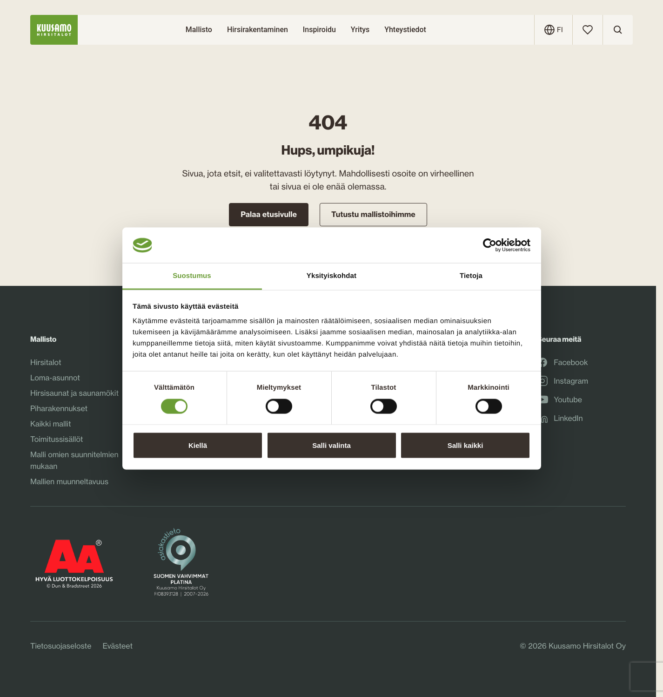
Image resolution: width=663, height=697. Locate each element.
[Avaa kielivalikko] (560, 29)
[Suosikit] (588, 29)
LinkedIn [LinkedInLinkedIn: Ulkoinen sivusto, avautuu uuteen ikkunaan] (560, 418)
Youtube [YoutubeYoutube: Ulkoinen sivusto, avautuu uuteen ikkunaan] (559, 399)
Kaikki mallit (50, 423)
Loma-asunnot (55, 377)
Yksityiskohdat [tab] (331, 276)
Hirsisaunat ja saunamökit (74, 393)
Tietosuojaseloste (60, 645)
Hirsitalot (45, 362)
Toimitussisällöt (56, 439)
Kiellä (197, 445)
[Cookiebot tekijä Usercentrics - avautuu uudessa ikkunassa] (489, 245)
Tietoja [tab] (471, 276)
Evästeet (117, 645)
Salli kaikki (465, 445)
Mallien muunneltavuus (69, 481)
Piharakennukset (58, 408)
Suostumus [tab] (192, 276)
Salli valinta (331, 445)
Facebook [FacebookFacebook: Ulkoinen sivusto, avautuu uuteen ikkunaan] (562, 362)
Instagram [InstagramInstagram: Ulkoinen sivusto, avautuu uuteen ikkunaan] (562, 380)
